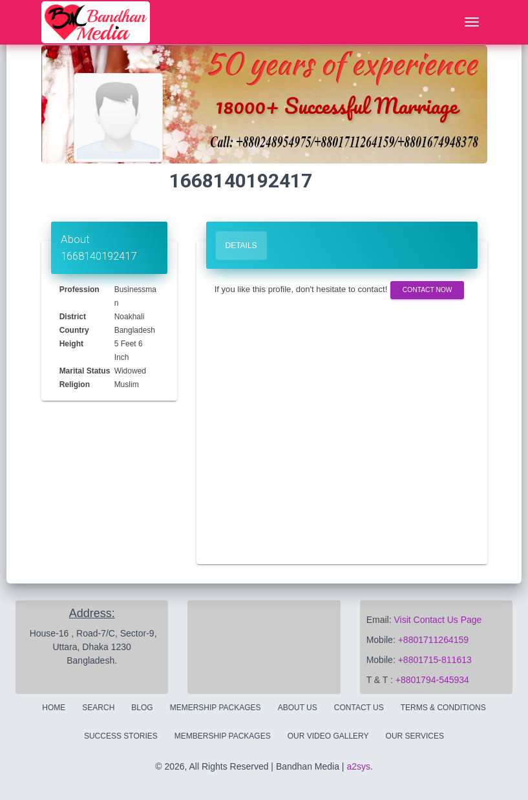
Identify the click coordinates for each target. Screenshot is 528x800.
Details (241, 245)
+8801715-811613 (435, 660)
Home (53, 707)
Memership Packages (215, 707)
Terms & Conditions (443, 707)
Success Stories (121, 736)
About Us (297, 707)
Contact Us (359, 707)
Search (98, 707)
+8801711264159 (433, 640)
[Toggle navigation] (472, 22)
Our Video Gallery (328, 736)
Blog (142, 707)
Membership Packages (222, 736)
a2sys (358, 766)
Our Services (415, 736)
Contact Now (427, 289)
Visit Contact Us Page (437, 620)
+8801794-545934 (432, 680)
